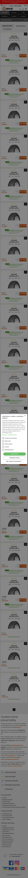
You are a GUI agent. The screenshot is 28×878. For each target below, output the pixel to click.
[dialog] (14, 439)
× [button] (24, 415)
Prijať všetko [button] (14, 454)
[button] (14, 435)
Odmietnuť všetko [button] (14, 457)
